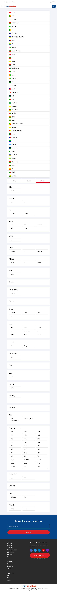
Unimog (13, 466)
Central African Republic (16, 37)
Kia (10, 187)
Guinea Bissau (14, 68)
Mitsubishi (13, 474)
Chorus (12, 508)
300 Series (13, 497)
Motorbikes (10, 566)
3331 (25, 452)
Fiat (10, 365)
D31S (12, 388)
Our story (9, 545)
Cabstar (39, 262)
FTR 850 (40, 251)
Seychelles (13, 137)
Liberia (12, 89)
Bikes (28, 181)
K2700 (12, 190)
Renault (11, 324)
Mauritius (12, 106)
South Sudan (13, 148)
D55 (12, 327)
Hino (11, 494)
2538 (25, 449)
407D (39, 452)
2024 (12, 449)
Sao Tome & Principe (15, 130)
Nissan (11, 259)
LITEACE (40, 225)
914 (38, 456)
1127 (39, 432)
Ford (10, 415)
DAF (11, 373)
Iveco (11, 309)
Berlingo (13, 213)
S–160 (25, 334)
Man (10, 270)
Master (39, 327)
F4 (11, 239)
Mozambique (13, 110)
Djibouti (12, 47)
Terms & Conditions (12, 550)
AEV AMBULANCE (14, 419)
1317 (39, 435)
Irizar (25, 202)
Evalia (12, 262)
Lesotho (12, 85)
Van (25, 478)
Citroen (11, 210)
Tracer (39, 331)
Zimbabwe (13, 176)
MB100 (39, 459)
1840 (12, 445)
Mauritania (13, 103)
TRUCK (13, 293)
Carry (12, 346)
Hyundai (12, 505)
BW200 (12, 399)
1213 (25, 435)
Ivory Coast (13, 75)
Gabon (12, 61)
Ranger (25, 497)
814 (25, 456)
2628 (39, 449)
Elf (25, 251)
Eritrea (12, 54)
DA (11, 228)
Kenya (12, 82)
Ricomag (12, 396)
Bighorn (13, 251)
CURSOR (13, 312)
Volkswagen (13, 290)
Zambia (12, 172)
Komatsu (12, 384)
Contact (9, 556)
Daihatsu (12, 407)
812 (12, 456)
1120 (25, 432)
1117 (12, 432)
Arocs (39, 466)
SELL (54, 6)
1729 (12, 442)
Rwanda (12, 127)
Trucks (42, 181)
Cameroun (13, 30)
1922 (25, 445)
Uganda (12, 169)
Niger (12, 117)
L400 (12, 478)
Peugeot (12, 486)
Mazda (11, 282)
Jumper (26, 213)
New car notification (39, 555)
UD (25, 262)
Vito (25, 466)
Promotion (9, 554)
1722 (39, 438)
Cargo (25, 312)
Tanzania (12, 158)
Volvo (11, 236)
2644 (12, 452)
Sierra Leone (13, 141)
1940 (39, 445)
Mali (11, 99)
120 (12, 357)
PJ (11, 331)
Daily (39, 312)
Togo (11, 165)
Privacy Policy (10, 552)
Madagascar (13, 92)
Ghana (12, 65)
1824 (39, 442)
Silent (12, 274)
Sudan (12, 151)
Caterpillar (13, 354)
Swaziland (13, 155)
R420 (12, 202)
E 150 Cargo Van (28, 418)
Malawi (12, 96)
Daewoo (12, 301)
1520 (12, 438)
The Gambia (13, 162)
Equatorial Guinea (14, 51)
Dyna (25, 228)
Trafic (12, 334)
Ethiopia (12, 58)
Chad (11, 40)
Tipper (25, 463)
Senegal (12, 134)
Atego (12, 459)
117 (11, 435)
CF (11, 376)
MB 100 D (26, 459)
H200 (25, 508)
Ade (12, 225)
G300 (25, 327)
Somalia (12, 144)
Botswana (12, 19)
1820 (25, 442)
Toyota (11, 221)
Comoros (12, 44)
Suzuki (11, 342)
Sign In (54, 2)
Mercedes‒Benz (14, 428)
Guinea (12, 71)
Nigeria (12, 120)
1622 (25, 438)
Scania (11, 198)
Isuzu (11, 248)
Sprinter (13, 463)
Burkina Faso (13, 23)
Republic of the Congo (15, 124)
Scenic (39, 334)
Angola (12, 12)
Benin (12, 16)
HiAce (25, 225)
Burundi (12, 26)
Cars (14, 181)
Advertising (10, 547)
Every (25, 346)
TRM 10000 (27, 331)
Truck (39, 463)
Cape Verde (13, 33)
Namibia (12, 113)
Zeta (12, 316)
